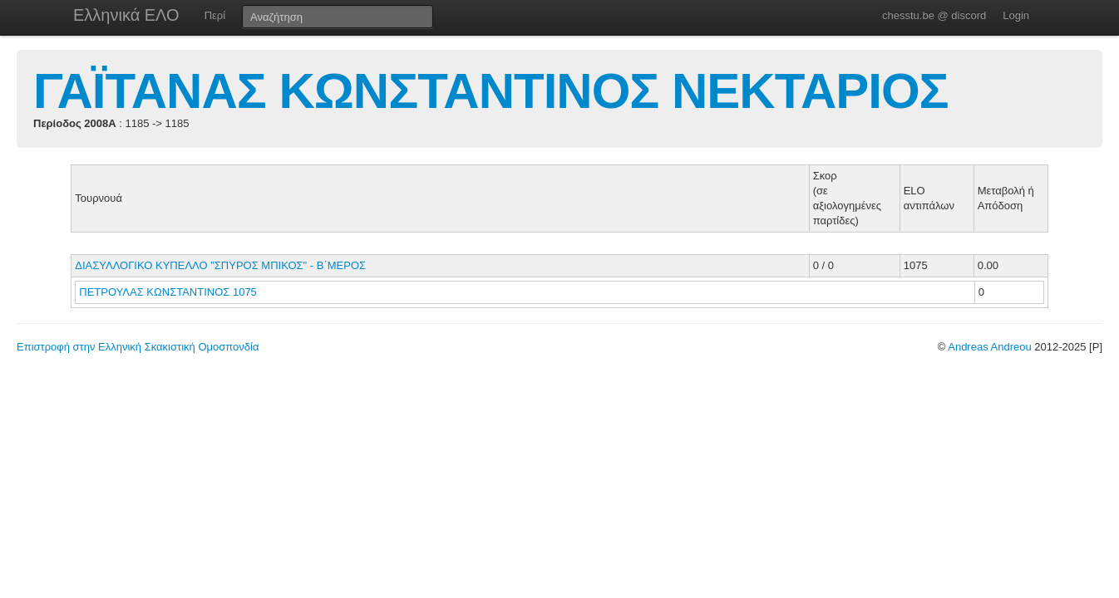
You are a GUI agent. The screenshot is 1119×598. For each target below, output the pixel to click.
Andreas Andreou (989, 347)
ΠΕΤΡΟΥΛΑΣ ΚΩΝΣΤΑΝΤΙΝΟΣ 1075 (168, 292)
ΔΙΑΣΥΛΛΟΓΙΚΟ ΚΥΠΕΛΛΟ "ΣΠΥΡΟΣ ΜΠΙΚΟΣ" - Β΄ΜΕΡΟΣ (220, 265)
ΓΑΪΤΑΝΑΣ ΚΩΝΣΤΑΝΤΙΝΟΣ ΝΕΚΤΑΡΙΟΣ (491, 91)
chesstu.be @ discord (934, 15)
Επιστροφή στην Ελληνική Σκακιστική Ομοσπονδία (138, 347)
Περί (215, 15)
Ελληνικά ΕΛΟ (126, 15)
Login (1016, 15)
